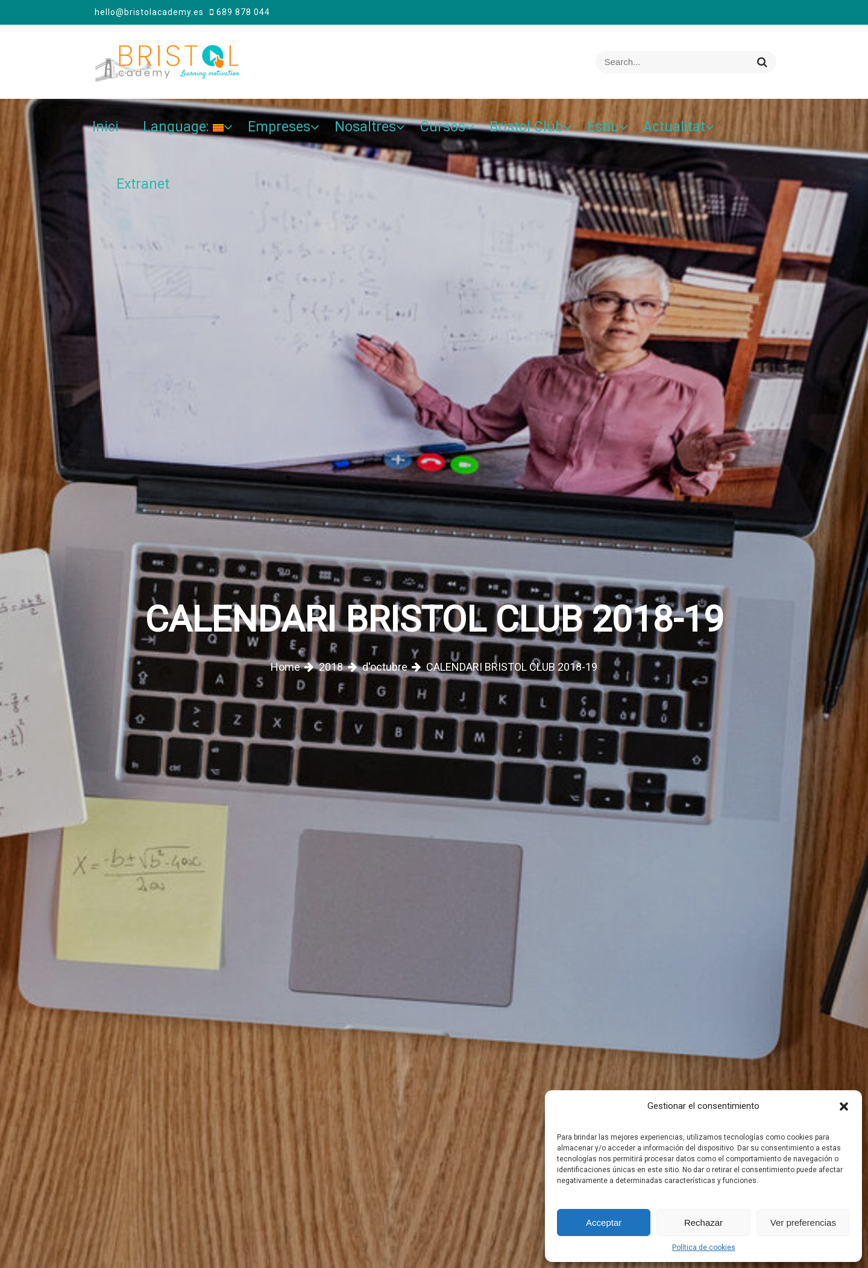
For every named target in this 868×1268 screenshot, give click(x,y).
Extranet (142, 184)
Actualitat (674, 127)
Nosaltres (365, 127)
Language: (183, 127)
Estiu (603, 127)
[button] (844, 1106)
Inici (105, 127)
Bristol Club (526, 127)
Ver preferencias (803, 1222)
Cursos (442, 127)
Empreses (279, 127)
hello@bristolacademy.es (149, 12)
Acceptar (603, 1222)
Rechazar (703, 1222)
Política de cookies (703, 1247)
